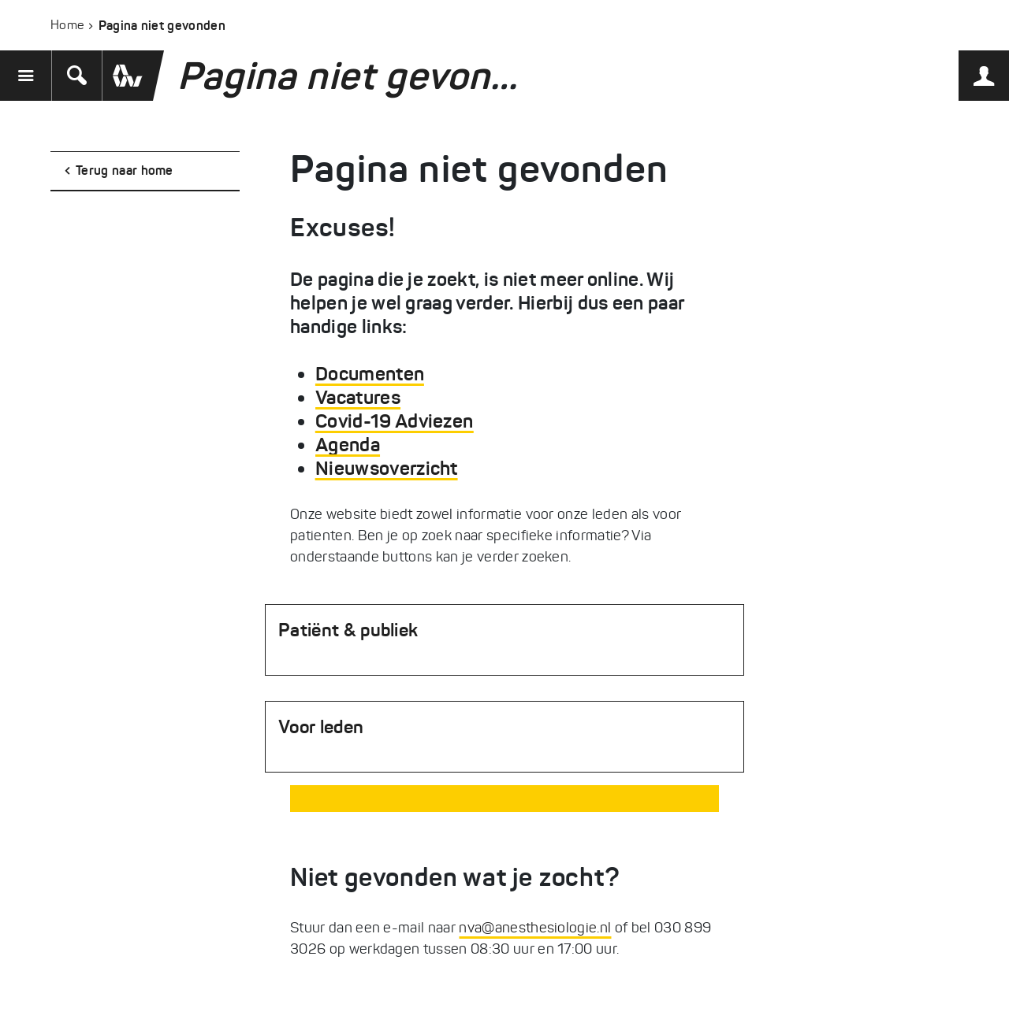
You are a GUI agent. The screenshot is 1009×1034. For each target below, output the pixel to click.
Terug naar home (124, 170)
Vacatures (357, 398)
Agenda (347, 445)
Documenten (369, 374)
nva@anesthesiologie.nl (535, 927)
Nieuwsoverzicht (386, 468)
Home (67, 24)
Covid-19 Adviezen (394, 421)
